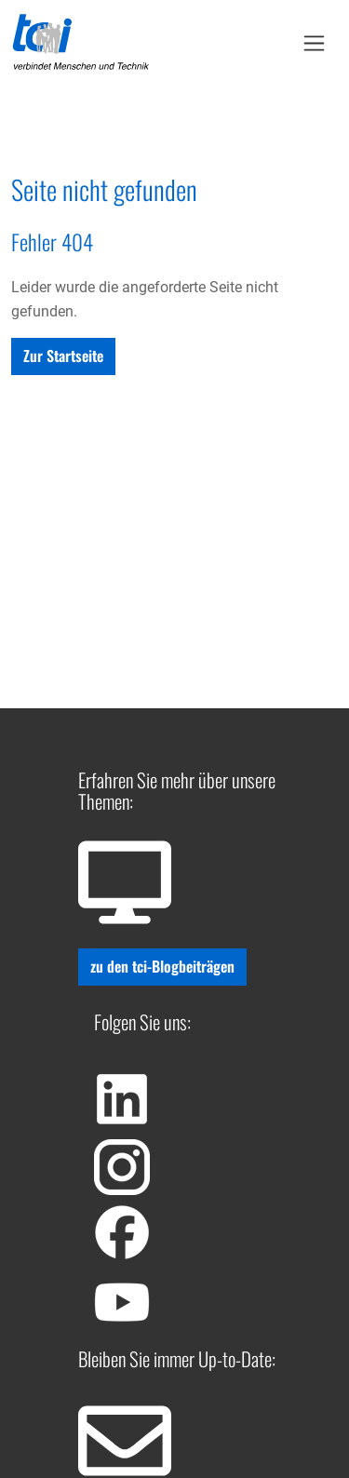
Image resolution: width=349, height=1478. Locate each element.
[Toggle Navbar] (314, 43)
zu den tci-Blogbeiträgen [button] (162, 966)
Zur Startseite (63, 355)
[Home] (81, 42)
